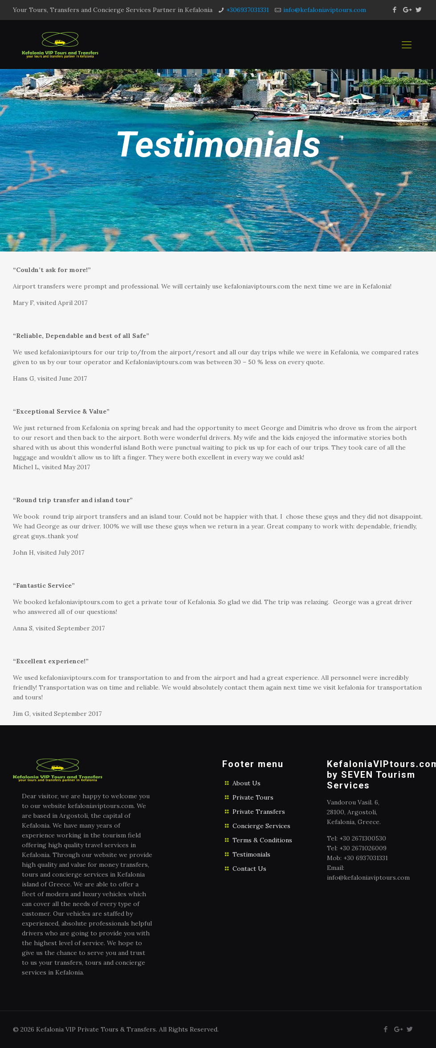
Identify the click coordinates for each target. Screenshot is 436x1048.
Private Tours (252, 797)
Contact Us (249, 869)
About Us (246, 783)
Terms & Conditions (262, 840)
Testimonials (251, 854)
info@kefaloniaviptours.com (324, 10)
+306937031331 (247, 10)
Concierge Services (261, 826)
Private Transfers (258, 812)
